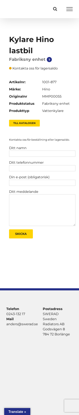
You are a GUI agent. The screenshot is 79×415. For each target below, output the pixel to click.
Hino (46, 89)
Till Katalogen (24, 123)
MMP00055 (52, 96)
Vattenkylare (53, 111)
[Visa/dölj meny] (70, 9)
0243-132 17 (15, 314)
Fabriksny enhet (56, 104)
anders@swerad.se (22, 324)
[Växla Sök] (55, 9)
